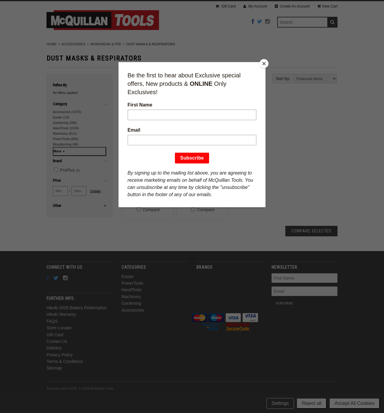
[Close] (264, 63)
